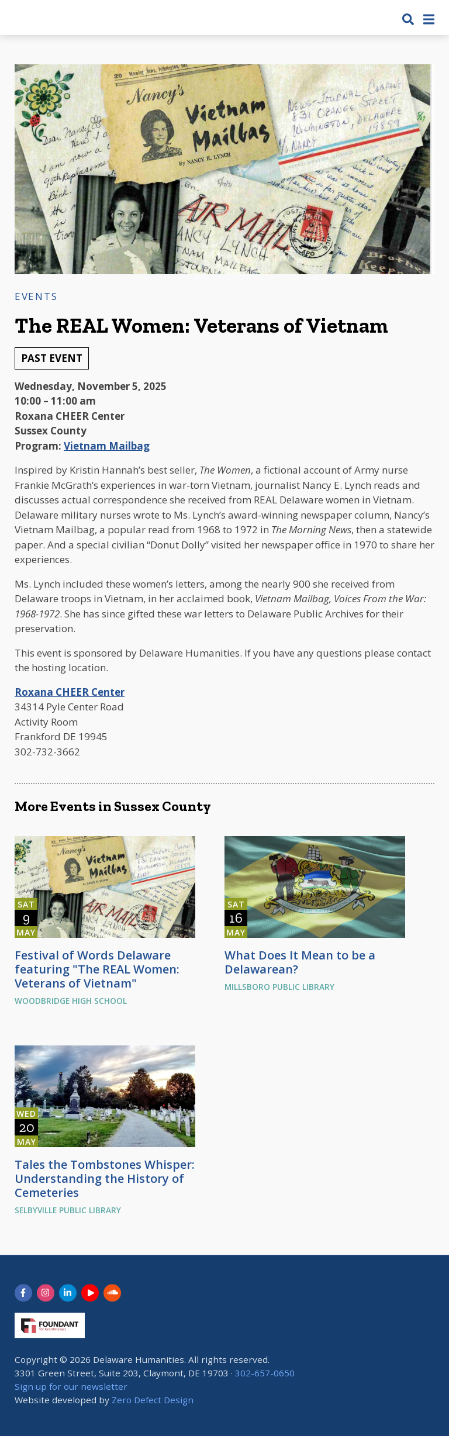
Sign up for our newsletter (71, 1386)
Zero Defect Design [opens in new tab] (153, 1400)
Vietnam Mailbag (107, 446)
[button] (408, 19)
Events (36, 296)
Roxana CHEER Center (70, 692)
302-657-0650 (265, 1373)
